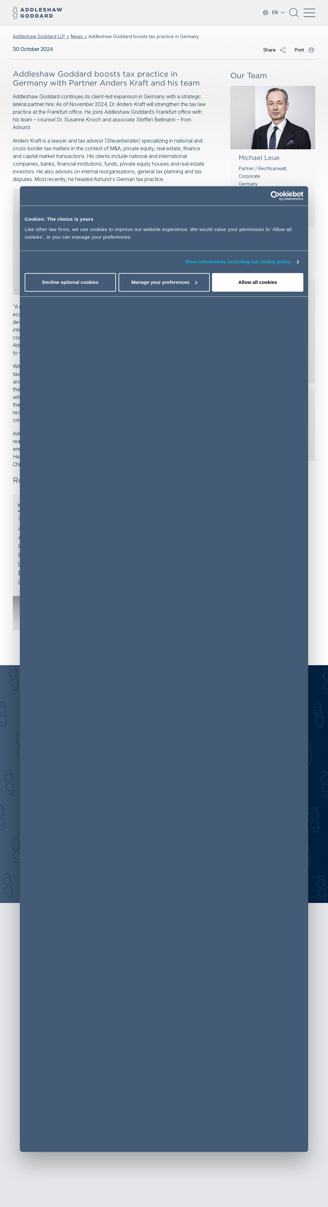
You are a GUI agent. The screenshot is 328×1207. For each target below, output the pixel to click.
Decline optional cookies (70, 282)
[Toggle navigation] (309, 13)
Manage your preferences (164, 282)
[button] (294, 15)
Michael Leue (259, 157)
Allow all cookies (257, 282)
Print (299, 50)
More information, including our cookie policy (238, 262)
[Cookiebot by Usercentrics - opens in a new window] (275, 196)
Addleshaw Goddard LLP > (41, 36)
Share (269, 50)
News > (79, 36)
